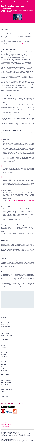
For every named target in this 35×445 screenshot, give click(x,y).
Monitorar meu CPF (4, 324)
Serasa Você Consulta (5, 356)
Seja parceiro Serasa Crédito (6, 398)
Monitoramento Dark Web (5, 326)
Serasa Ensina (3, 354)
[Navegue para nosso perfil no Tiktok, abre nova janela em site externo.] (5, 404)
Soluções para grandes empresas (7, 335)
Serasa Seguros (4, 359)
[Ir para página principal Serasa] (16, 2)
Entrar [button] (32, 1)
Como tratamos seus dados (6, 337)
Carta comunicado (4, 384)
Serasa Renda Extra (4, 352)
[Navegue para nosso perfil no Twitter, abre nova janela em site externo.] (12, 404)
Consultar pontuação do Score (6, 320)
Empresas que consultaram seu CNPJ (7, 387)
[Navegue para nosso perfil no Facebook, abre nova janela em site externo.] (15, 404)
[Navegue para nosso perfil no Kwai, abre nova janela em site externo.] (22, 404)
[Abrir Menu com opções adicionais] (3, 2)
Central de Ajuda (4, 370)
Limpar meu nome (4, 319)
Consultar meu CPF (4, 317)
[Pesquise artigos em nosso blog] (28, 2)
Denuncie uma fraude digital (6, 372)
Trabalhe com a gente (5, 426)
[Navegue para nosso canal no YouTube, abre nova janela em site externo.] (9, 404)
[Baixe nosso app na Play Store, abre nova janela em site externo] (11, 407)
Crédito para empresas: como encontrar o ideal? (17, 252)
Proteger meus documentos (6, 382)
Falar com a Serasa (4, 328)
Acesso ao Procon (4, 422)
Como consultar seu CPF (5, 378)
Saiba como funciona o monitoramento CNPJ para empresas (19, 43)
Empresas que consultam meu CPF (7, 386)
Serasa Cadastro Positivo (5, 349)
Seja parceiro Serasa (4, 396)
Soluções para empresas (5, 333)
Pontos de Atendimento (5, 366)
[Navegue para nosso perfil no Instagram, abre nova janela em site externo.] (2, 404)
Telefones (3, 368)
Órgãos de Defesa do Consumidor (7, 424)
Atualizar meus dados (5, 331)
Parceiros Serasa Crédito (5, 329)
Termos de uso (3, 391)
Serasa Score (3, 345)
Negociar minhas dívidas (5, 322)
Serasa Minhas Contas (5, 358)
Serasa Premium (4, 343)
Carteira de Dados (4, 361)
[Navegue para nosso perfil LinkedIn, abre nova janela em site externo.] (19, 404)
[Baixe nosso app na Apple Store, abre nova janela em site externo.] (4, 407)
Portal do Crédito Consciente (6, 380)
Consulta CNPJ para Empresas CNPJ (7, 389)
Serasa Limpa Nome (4, 347)
